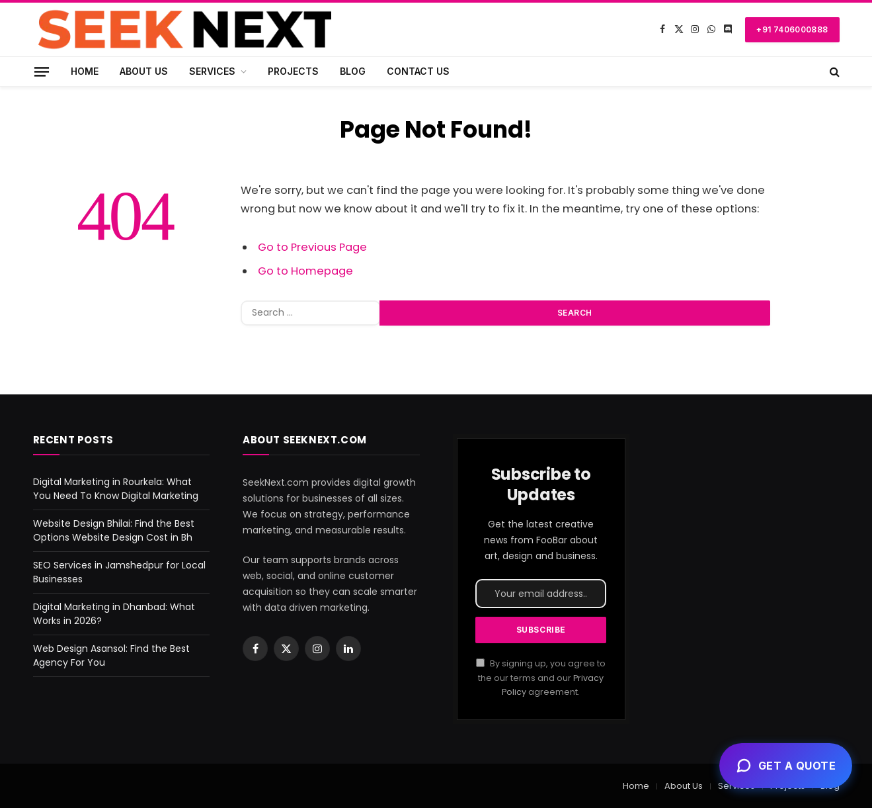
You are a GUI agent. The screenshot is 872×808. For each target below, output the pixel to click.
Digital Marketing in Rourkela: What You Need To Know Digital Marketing (115, 488)
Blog (353, 71)
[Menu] (41, 71)
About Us (144, 71)
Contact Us (418, 71)
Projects (293, 71)
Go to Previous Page (312, 247)
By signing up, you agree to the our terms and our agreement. (541, 677)
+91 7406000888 (792, 29)
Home (85, 71)
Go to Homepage (305, 271)
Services (212, 71)
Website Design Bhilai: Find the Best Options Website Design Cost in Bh (113, 530)
